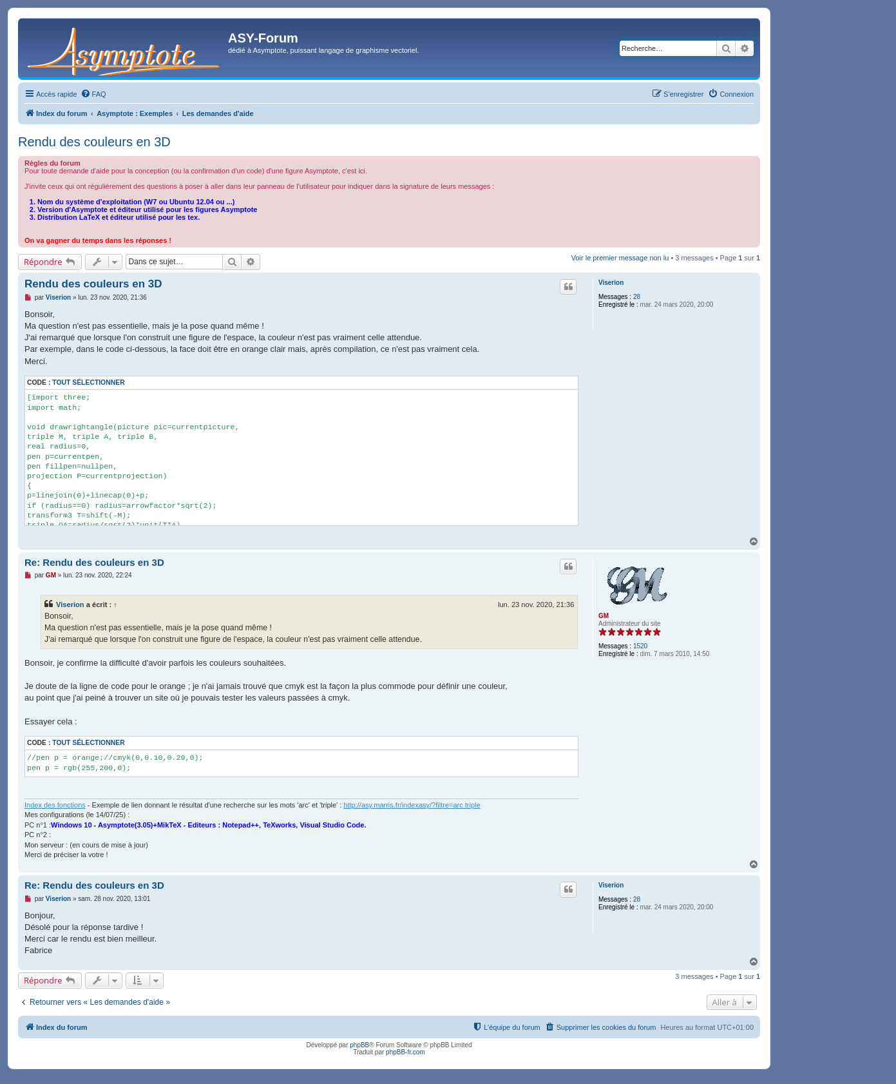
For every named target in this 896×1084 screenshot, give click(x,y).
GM (603, 615)
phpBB (359, 1045)
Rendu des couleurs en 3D (94, 142)
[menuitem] (93, 94)
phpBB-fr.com (405, 1052)
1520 (640, 646)
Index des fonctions (55, 805)
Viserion (611, 282)
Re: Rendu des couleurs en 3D (94, 562)
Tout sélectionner (88, 382)
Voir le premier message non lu (620, 258)
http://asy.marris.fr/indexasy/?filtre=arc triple (411, 805)
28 (636, 296)
